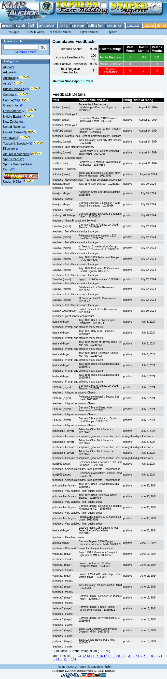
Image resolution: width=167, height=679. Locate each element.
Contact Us (114, 25)
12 (84, 656)
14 (92, 656)
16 (101, 656)
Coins (7, 169)
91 (65, 659)
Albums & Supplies (16, 154)
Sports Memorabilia (16, 164)
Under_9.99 (11, 181)
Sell (31, 25)
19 (113, 656)
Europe (8, 100)
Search (20, 25)
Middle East (11, 116)
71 (160, 656)
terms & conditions (91, 666)
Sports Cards (12, 159)
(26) (17, 78)
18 (109, 656)
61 (153, 656)
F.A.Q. (63, 26)
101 (73, 659)
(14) (21, 116)
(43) (13, 169)
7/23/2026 (133, 25)
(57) (21, 181)
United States (12, 132)
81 (57, 659)
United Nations (13, 127)
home (62, 666)
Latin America (12, 111)
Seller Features (62, 32)
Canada (8, 95)
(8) (21, 105)
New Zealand (12, 121)
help (108, 666)
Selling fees (95, 25)
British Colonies (13, 89)
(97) (11, 83)
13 (88, 656)
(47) (23, 132)
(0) (15, 72)
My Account (46, 25)
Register (149, 25)
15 (97, 656)
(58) (24, 111)
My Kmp (78, 25)
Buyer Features (88, 32)
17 (105, 656)
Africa (7, 67)
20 (118, 656)
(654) (16, 100)
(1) (22, 121)
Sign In (161, 25)
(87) (16, 94)
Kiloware (9, 148)
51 (145, 656)
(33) (31, 143)
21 (122, 656)
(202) (27, 89)
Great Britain (11, 105)
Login (15, 32)
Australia (9, 78)
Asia (6, 83)
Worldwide (10, 138)
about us (72, 666)
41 (137, 656)
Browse (7, 25)
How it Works (36, 32)
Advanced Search (25, 52)
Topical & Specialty (16, 143)
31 (130, 656)
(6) (12, 67)
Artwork (8, 72)
